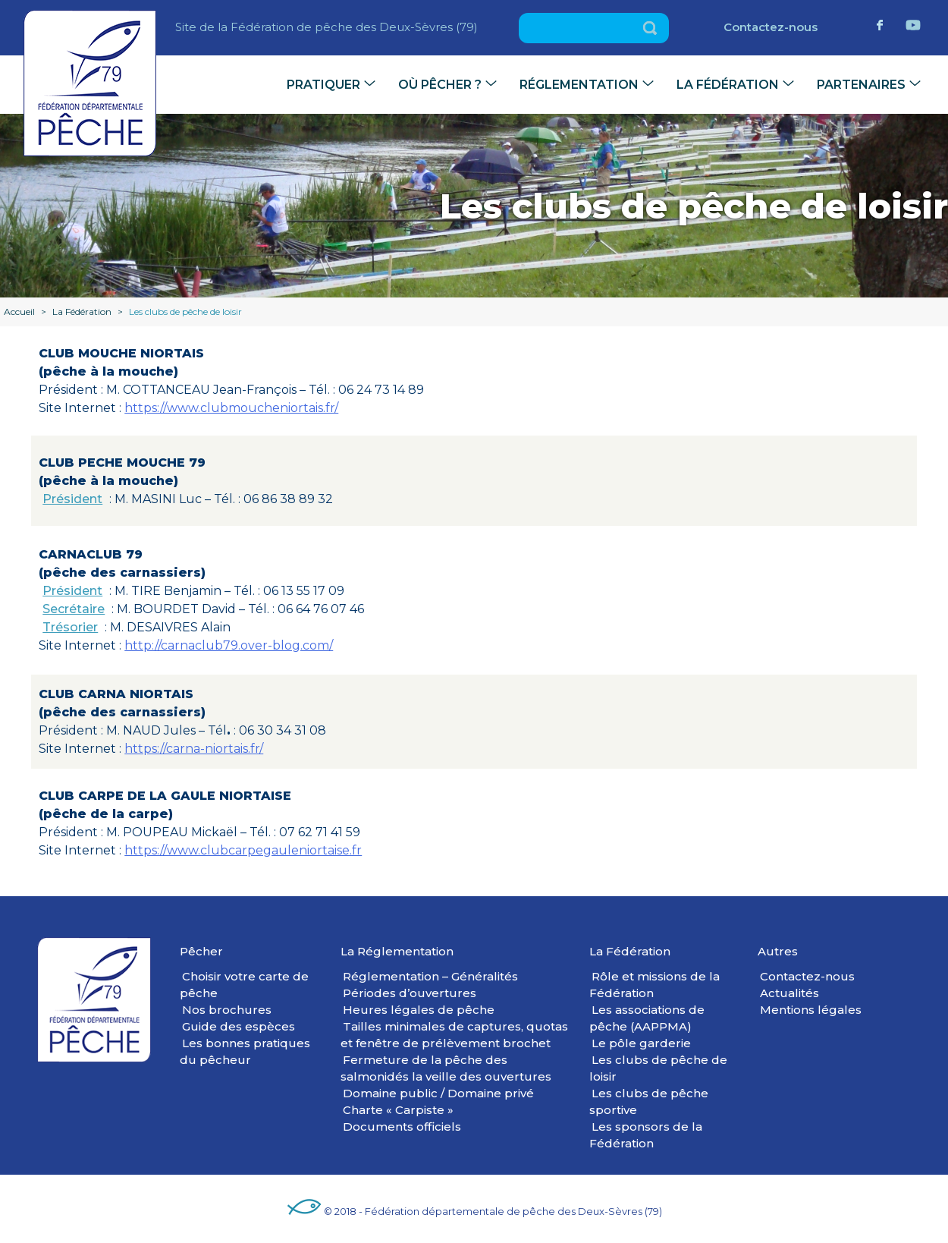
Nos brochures (227, 1009)
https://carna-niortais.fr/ (193, 748)
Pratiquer (323, 84)
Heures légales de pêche (418, 1009)
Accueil (19, 311)
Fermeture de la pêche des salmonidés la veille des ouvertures (446, 1068)
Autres (778, 951)
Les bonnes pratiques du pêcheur (245, 1051)
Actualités (789, 993)
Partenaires (861, 84)
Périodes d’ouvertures (409, 993)
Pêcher (201, 951)
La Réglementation (397, 951)
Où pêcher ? (440, 84)
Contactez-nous (771, 27)
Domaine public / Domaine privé (438, 1093)
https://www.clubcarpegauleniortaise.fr (243, 850)
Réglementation (579, 84)
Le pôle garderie (641, 1043)
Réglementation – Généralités (430, 976)
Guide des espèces (238, 1026)
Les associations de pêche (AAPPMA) (647, 1018)
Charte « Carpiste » (398, 1110)
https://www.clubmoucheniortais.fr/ (231, 408)
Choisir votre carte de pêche (244, 984)
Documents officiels (402, 1126)
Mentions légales (811, 1009)
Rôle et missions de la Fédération (654, 984)
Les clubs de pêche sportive (648, 1101)
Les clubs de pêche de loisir (658, 1068)
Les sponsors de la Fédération (645, 1134)
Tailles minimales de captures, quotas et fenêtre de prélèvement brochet (454, 1034)
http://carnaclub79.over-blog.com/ (228, 645)
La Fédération (727, 84)
